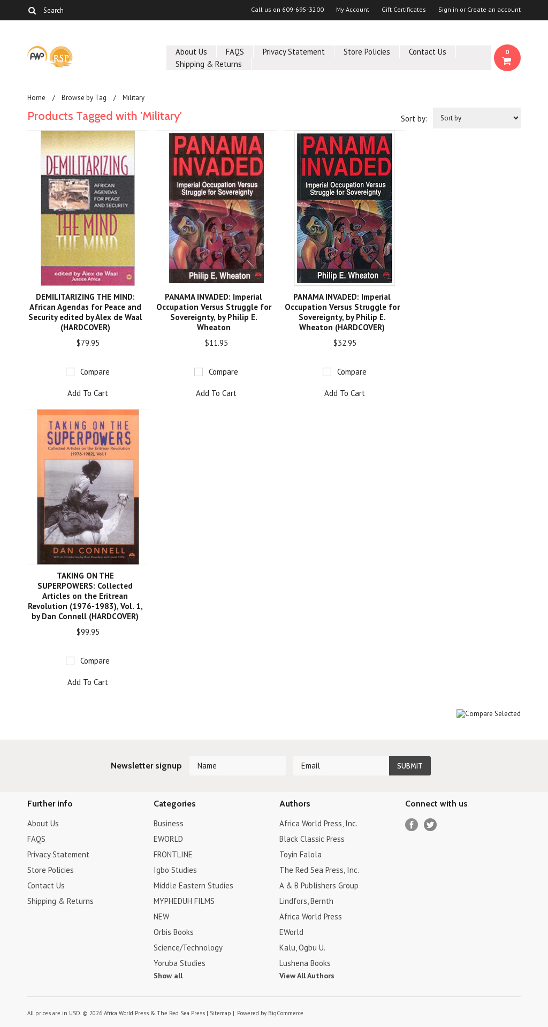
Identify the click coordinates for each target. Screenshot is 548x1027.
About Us (191, 52)
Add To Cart (87, 393)
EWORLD (168, 839)
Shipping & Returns (209, 64)
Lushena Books (305, 963)
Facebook (411, 825)
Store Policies (367, 52)
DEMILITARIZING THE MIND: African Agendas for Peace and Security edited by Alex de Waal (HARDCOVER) (85, 312)
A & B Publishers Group (319, 885)
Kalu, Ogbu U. (302, 947)
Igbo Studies (175, 870)
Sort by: (414, 118)
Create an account (494, 9)
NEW (161, 916)
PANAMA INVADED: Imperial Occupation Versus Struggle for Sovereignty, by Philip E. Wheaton (213, 312)
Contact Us (427, 52)
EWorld (291, 932)
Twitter (430, 825)
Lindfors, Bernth (306, 901)
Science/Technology (188, 947)
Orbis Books (174, 932)
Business (169, 823)
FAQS (235, 52)
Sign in (448, 9)
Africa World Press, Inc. (318, 823)
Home (36, 97)
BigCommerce (285, 1013)
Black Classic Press (312, 839)
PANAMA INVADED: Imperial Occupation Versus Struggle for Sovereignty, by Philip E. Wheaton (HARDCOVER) (342, 312)
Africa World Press (310, 916)
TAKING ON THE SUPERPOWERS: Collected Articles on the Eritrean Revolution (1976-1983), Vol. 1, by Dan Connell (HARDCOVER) (85, 595)
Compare (95, 372)
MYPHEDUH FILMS (184, 901)
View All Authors (306, 975)
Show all (168, 975)
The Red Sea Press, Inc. (319, 870)
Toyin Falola (300, 854)
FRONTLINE (173, 854)
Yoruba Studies (180, 963)
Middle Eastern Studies (193, 885)
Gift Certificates (404, 9)
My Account (352, 9)
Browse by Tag (84, 97)
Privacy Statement (294, 52)
